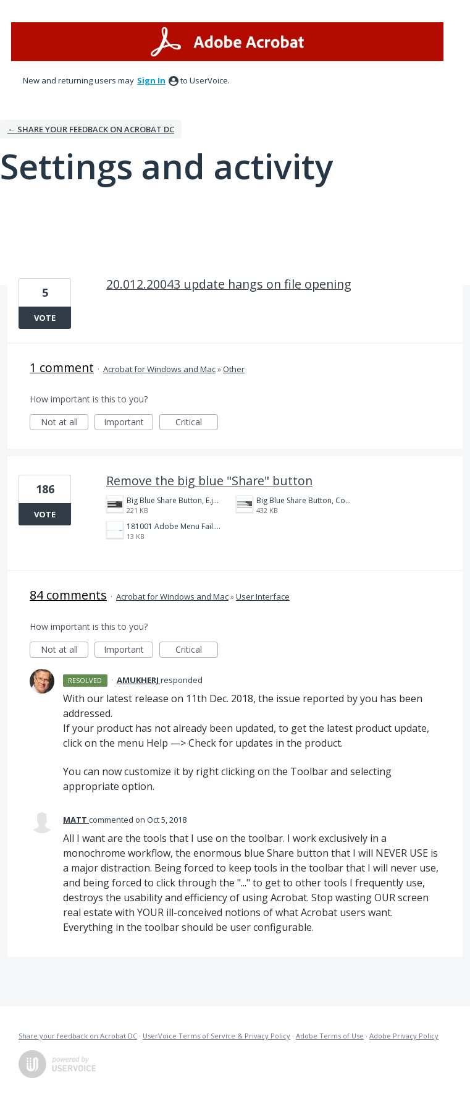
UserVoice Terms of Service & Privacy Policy (216, 1035)
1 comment (62, 367)
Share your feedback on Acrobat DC (78, 1035)
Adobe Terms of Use (330, 1035)
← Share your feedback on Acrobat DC (90, 129)
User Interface (263, 596)
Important (128, 423)
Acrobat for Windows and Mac (159, 369)
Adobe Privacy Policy (404, 1035)
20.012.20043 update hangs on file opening (228, 284)
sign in (151, 80)
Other (234, 369)
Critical (196, 423)
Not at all (65, 423)
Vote (45, 317)
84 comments (68, 595)
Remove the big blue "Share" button (209, 480)
